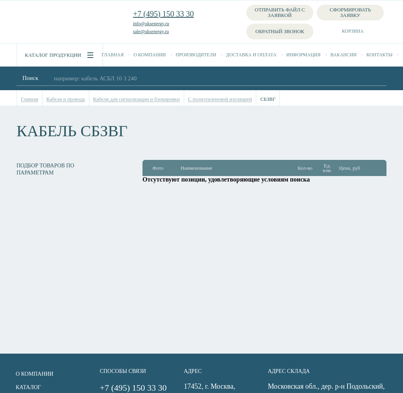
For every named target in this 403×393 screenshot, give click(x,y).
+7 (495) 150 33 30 (163, 13)
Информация (304, 54)
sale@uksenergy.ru (151, 31)
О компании (149, 54)
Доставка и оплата (251, 54)
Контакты (379, 54)
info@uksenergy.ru (151, 23)
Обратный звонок (279, 31)
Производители (196, 54)
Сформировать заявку (350, 12)
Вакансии (344, 54)
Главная (113, 54)
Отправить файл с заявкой (280, 12)
